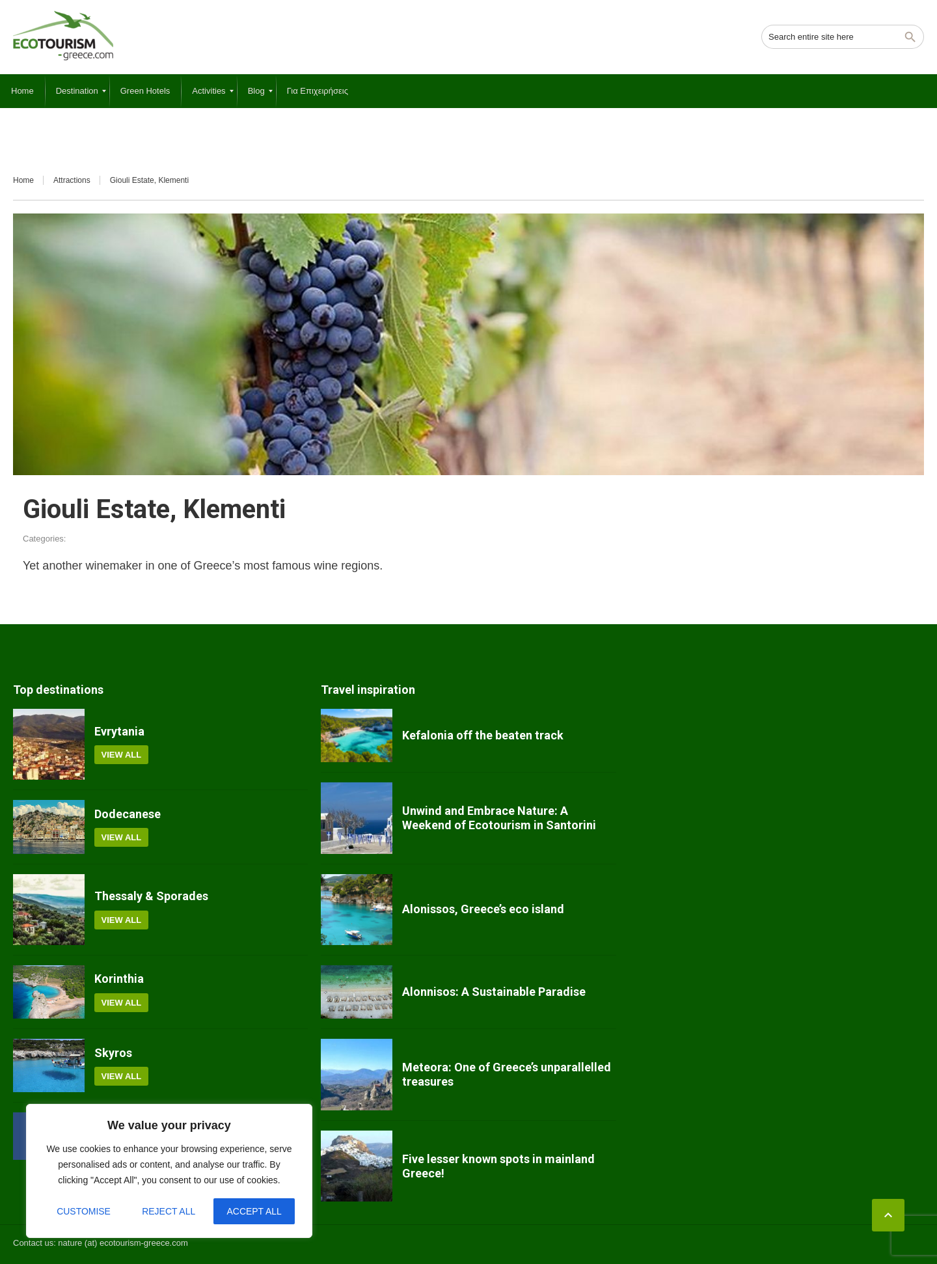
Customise (84, 1211)
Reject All (168, 1211)
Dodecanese (127, 814)
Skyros (113, 1053)
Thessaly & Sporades (151, 896)
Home (23, 180)
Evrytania (119, 731)
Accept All (254, 1211)
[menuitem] (22, 91)
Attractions (71, 180)
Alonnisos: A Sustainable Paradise (494, 991)
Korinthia (119, 978)
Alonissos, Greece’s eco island (483, 909)
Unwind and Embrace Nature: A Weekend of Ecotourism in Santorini (499, 818)
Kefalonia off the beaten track (483, 735)
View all (122, 755)
